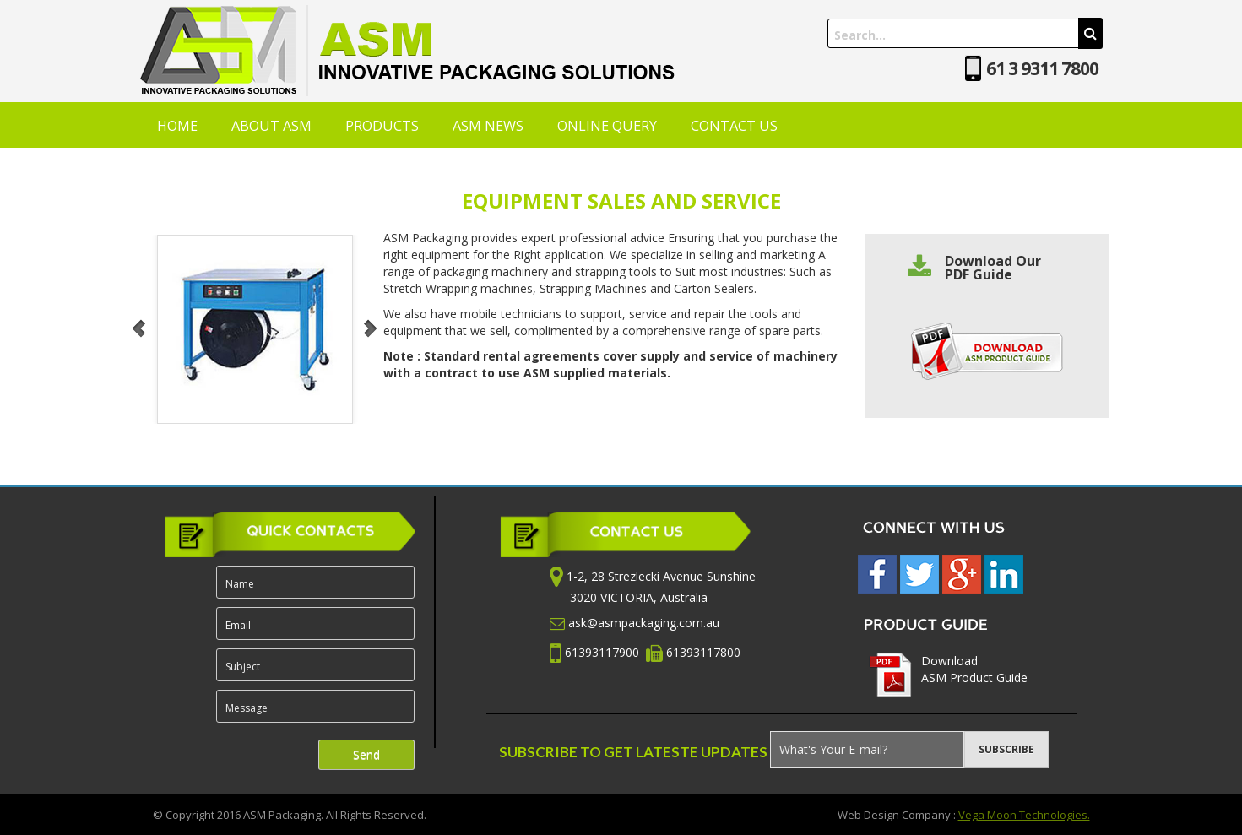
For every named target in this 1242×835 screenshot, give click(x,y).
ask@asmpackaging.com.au (643, 623)
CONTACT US (734, 126)
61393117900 (604, 652)
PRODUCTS (382, 126)
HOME (177, 126)
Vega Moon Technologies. (1024, 814)
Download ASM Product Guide (974, 669)
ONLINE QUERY (607, 126)
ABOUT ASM (271, 126)
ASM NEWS (488, 126)
